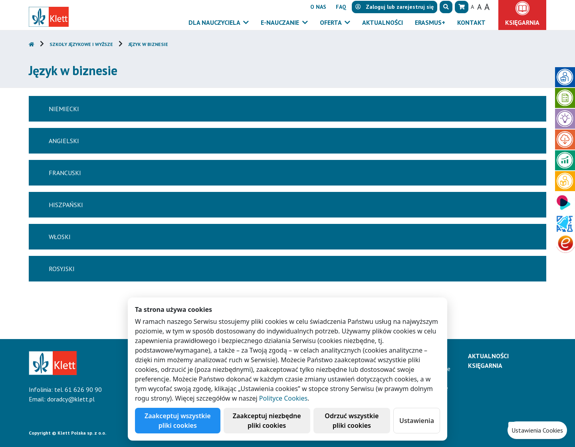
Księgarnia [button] (522, 22)
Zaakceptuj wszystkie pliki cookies (178, 420)
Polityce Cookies (283, 398)
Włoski (60, 237)
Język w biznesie (148, 44)
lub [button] (394, 6)
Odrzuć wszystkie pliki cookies (352, 420)
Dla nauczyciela (215, 22)
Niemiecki (64, 109)
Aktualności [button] (382, 22)
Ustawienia (416, 420)
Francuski (65, 173)
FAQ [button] (341, 6)
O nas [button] (318, 6)
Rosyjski (62, 269)
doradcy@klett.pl (71, 399)
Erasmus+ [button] (430, 22)
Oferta (331, 22)
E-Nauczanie (281, 22)
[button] (446, 7)
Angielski (64, 141)
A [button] (472, 6)
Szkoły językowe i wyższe (81, 44)
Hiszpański (66, 205)
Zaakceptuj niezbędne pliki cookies (267, 420)
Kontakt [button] (471, 22)
